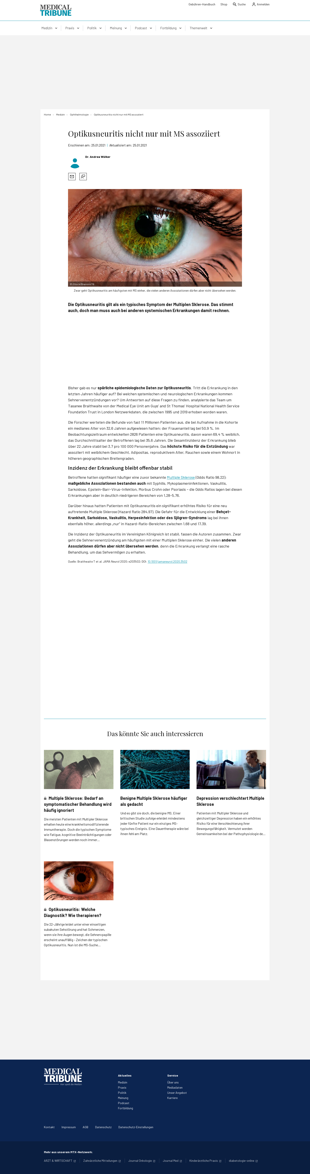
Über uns (173, 1082)
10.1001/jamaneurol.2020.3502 (167, 561)
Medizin (122, 1082)
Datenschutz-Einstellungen (135, 1127)
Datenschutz (103, 1127)
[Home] (47, 114)
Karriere (172, 1098)
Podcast (123, 1103)
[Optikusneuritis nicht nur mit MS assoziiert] (118, 114)
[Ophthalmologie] (79, 114)
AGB (85, 1127)
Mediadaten (175, 1087)
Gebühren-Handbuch (202, 4)
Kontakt (49, 1127)
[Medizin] (60, 114)
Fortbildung (125, 1108)
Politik (122, 1092)
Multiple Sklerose (181, 477)
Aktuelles (125, 1075)
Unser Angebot (177, 1092)
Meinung (123, 1098)
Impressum (69, 1127)
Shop (223, 4)
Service (172, 1075)
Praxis (122, 1087)
